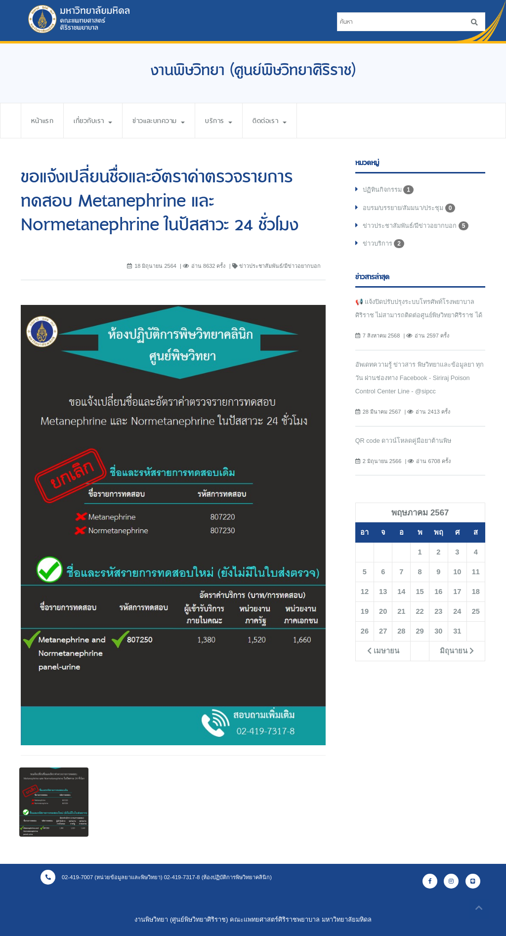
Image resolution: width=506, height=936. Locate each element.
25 (476, 612)
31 (457, 632)
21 (401, 612)
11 (476, 573)
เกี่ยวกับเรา (95, 121)
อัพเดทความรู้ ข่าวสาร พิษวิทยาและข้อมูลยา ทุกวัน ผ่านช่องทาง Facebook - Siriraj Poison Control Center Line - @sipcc (420, 378)
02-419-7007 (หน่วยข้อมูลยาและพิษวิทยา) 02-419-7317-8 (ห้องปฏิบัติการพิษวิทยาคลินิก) (157, 877)
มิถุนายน (457, 652)
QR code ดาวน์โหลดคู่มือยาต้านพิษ (403, 441)
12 (365, 592)
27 (383, 632)
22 (419, 612)
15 (419, 592)
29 (419, 632)
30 (438, 632)
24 (457, 612)
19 (365, 612)
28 (401, 632)
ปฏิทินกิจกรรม (388, 189)
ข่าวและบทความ (164, 121)
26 (365, 632)
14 (401, 592)
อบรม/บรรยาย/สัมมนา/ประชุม (410, 208)
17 (457, 592)
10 (457, 573)
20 (383, 612)
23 (438, 612)
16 (438, 592)
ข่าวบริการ (383, 243)
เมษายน (383, 652)
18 (476, 592)
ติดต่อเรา (277, 121)
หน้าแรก (43, 121)
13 (383, 592)
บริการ (226, 121)
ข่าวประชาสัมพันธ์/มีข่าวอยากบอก (416, 225)
